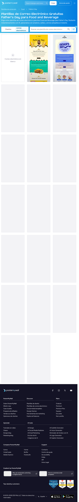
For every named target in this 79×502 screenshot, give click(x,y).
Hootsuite (27, 455)
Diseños (8, 29)
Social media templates (34, 409)
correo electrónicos (21, 29)
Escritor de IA (32, 435)
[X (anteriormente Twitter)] (65, 390)
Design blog (7, 433)
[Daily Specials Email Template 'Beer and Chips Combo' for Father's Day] (64, 208)
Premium (59, 406)
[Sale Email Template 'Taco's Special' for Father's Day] (38, 58)
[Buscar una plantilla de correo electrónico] (49, 29)
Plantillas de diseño (33, 403)
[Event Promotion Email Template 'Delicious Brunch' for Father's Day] (38, 359)
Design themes (32, 411)
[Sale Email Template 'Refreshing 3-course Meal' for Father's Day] (13, 309)
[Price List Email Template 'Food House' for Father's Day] (38, 259)
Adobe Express (8, 455)
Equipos (58, 411)
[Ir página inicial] (8, 3)
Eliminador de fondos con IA (59, 433)
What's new (7, 406)
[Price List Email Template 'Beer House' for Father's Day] (38, 309)
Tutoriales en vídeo (9, 428)
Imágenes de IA (33, 438)
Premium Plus (60, 409)
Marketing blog (8, 435)
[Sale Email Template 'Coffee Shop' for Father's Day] (38, 208)
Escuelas (59, 414)
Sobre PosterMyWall (10, 403)
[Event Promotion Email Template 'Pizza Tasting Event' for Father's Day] (13, 359)
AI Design (31, 428)
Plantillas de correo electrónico (9, 9)
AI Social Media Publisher (36, 430)
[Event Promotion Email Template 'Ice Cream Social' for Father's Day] (64, 58)
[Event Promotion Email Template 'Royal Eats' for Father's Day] (38, 158)
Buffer (26, 452)
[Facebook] (53, 390)
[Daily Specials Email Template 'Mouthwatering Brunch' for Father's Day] (64, 158)
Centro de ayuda (47, 452)
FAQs (43, 457)
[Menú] (74, 3)
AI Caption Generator (57, 438)
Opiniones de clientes (10, 416)
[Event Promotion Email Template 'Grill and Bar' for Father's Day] (64, 108)
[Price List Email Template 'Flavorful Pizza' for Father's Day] (38, 108)
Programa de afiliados (10, 411)
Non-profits (60, 416)
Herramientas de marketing (36, 414)
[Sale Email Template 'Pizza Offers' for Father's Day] (64, 259)
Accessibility (46, 455)
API (43, 460)
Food (23, 9)
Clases (5, 430)
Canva (5, 450)
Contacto (45, 450)
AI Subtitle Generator (57, 428)
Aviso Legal (45, 462)
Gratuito (58, 403)
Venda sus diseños (9, 414)
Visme (26, 450)
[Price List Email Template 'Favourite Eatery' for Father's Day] (13, 208)
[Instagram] (59, 390)
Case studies (7, 409)
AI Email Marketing (34, 433)
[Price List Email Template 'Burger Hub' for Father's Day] (13, 108)
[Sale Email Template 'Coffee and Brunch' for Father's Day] (64, 309)
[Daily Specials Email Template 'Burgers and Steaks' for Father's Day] (13, 259)
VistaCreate (7, 452)
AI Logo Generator (56, 435)
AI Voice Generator (56, 430)
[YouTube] (71, 390)
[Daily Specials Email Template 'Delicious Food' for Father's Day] (13, 158)
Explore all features (33, 416)
